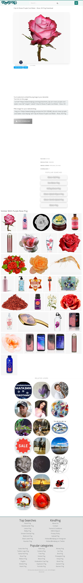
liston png (27, 528)
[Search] (57, 3)
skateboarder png (28, 526)
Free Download (23, 121)
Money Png (60, 549)
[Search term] (44, 3)
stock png (27, 523)
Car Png (60, 551)
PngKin (23, 561)
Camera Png (41, 551)
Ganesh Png (60, 564)
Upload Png (55, 536)
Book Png (60, 561)
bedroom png (27, 536)
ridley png (27, 531)
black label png (27, 539)
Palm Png (41, 549)
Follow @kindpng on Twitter (55, 541)
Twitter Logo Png (23, 551)
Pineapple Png (60, 556)
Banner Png (60, 566)
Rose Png (23, 556)
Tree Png (41, 554)
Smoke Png (41, 556)
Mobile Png (23, 564)
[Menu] (76, 3)
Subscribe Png (23, 549)
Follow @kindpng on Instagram (55, 539)
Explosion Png (41, 564)
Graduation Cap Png (41, 561)
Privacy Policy (55, 533)
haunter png (27, 541)
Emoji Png (60, 559)
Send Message (18, 67)
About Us (55, 523)
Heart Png (23, 566)
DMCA (25, 67)
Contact (55, 526)
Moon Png (41, 559)
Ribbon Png (23, 559)
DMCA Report (55, 531)
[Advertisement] (41, 82)
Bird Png (60, 554)
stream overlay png (27, 533)
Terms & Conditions (55, 528)
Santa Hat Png (23, 554)
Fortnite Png (41, 566)
